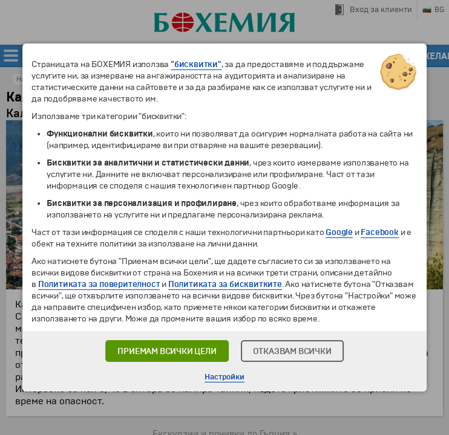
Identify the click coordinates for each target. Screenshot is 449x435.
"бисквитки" (196, 64)
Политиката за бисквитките (225, 284)
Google (339, 232)
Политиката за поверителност (99, 284)
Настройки (224, 377)
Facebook (379, 232)
